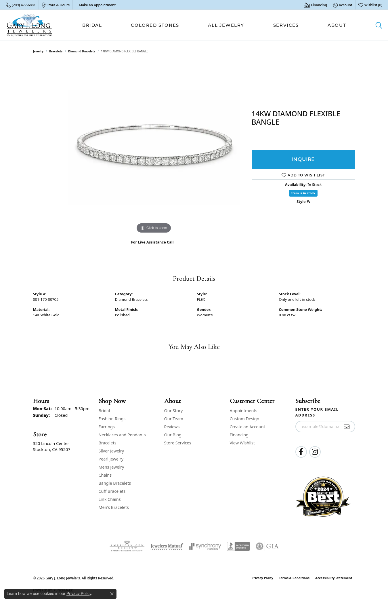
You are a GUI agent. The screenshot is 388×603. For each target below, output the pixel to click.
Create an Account (247, 426)
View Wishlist (242, 443)
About (337, 25)
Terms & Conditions (294, 578)
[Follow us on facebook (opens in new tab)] (301, 452)
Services (286, 25)
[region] (154, 148)
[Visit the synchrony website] (205, 546)
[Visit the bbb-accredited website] (238, 546)
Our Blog (172, 434)
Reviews (172, 426)
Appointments (243, 410)
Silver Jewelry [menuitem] (111, 451)
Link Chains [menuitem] (110, 499)
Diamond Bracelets (81, 51)
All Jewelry (226, 25)
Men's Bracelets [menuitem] (114, 507)
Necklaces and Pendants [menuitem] (122, 434)
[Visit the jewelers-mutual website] (167, 546)
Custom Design (244, 418)
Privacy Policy (262, 578)
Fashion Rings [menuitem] (112, 418)
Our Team (173, 418)
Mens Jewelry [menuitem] (111, 467)
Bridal (92, 25)
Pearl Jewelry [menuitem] (111, 459)
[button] (342, 5)
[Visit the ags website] (127, 546)
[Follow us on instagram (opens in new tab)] (315, 452)
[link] (21, 5)
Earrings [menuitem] (107, 426)
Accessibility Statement (333, 578)
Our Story (173, 410)
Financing (239, 434)
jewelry (38, 51)
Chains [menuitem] (105, 475)
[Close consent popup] (112, 594)
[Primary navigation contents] (214, 25)
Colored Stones (155, 25)
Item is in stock (303, 193)
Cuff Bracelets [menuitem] (112, 491)
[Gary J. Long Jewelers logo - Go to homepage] (29, 25)
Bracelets (55, 51)
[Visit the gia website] (267, 546)
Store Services (177, 443)
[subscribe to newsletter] (347, 426)
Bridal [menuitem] (104, 410)
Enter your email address (317, 412)
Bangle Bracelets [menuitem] (115, 483)
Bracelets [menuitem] (107, 443)
